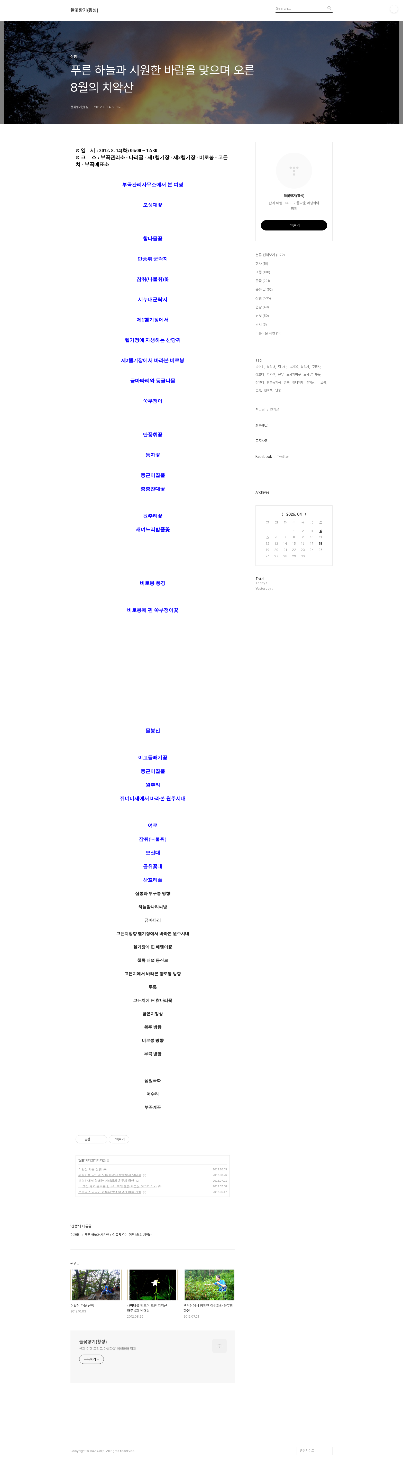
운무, (281, 374)
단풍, (278, 390)
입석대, (271, 367)
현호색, (268, 390)
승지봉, (294, 367)
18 (320, 543)
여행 (262, 272)
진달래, (260, 382)
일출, (287, 382)
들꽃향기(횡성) (84, 10)
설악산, (311, 382)
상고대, (260, 374)
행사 (261, 263)
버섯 (262, 316)
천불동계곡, (274, 382)
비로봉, (322, 382)
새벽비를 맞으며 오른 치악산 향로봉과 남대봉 (109, 1175)
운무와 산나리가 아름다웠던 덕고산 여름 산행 (109, 1192)
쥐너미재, (298, 382)
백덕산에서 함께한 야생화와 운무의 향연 (106, 1180)
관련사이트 (307, 1451)
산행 (81, 1160)
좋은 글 (264, 289)
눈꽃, (258, 390)
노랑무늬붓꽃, (312, 374)
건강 (262, 307)
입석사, (305, 367)
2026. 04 (294, 514)
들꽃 (262, 281)
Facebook (263, 457)
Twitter (283, 457)
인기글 (274, 409)
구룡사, (316, 367)
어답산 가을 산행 (90, 1169)
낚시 (261, 324)
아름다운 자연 (268, 333)
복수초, (260, 367)
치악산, (271, 374)
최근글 (260, 409)
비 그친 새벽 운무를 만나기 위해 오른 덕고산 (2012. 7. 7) (117, 1186)
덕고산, (282, 367)
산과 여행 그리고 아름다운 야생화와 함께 (107, 1349)
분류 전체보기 (270, 255)
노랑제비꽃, (294, 374)
